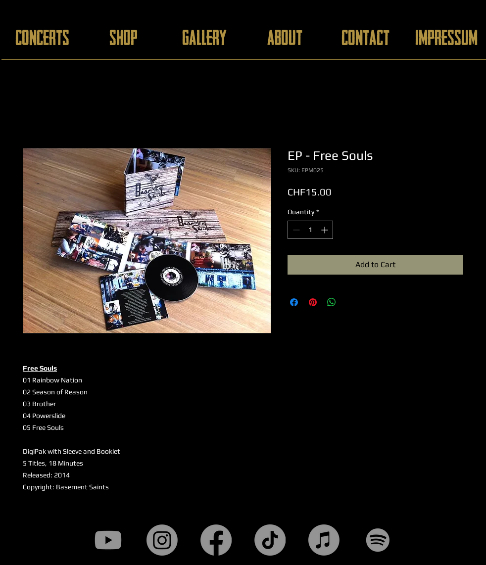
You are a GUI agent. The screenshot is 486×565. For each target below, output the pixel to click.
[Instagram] (162, 540)
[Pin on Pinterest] (313, 302)
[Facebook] (216, 540)
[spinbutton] (310, 229)
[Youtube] (108, 540)
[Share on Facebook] (294, 302)
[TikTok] (270, 540)
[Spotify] (377, 540)
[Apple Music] (324, 540)
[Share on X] (350, 302)
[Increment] (325, 229)
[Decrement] (295, 229)
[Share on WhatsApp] (332, 302)
